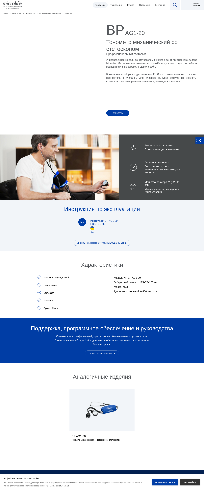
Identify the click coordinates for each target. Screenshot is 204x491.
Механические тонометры (50, 13)
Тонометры (30, 13)
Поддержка (144, 5)
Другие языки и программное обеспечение (101, 243)
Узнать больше (62, 486)
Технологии (116, 5)
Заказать (118, 113)
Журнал (130, 5)
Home (6, 13)
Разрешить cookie (165, 482)
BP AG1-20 (68, 13)
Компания (160, 5)
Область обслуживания (102, 353)
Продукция (100, 5)
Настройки (190, 482)
